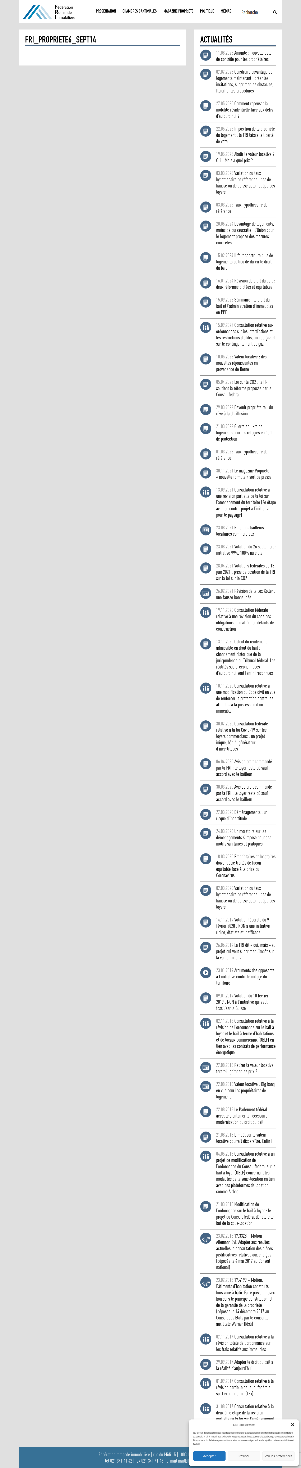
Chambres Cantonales (139, 11)
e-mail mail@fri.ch (181, 1461)
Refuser (244, 1456)
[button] (293, 1425)
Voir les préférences (278, 1456)
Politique (207, 11)
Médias (226, 11)
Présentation (106, 11)
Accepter (209, 1456)
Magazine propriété (178, 11)
